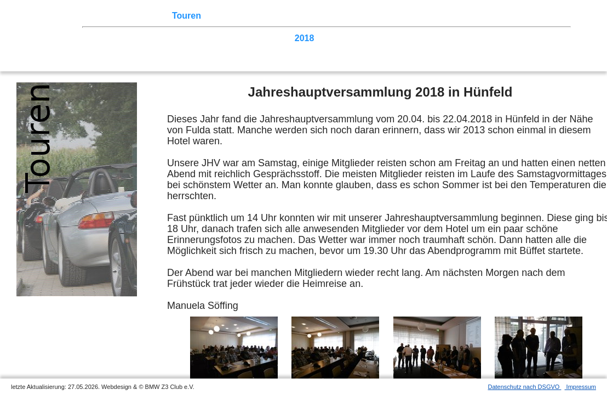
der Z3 (337, 15)
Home (107, 15)
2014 (404, 38)
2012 (454, 38)
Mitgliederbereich (491, 15)
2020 (255, 38)
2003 (204, 48)
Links (438, 15)
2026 (104, 38)
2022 (204, 38)
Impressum (580, 386)
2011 (479, 38)
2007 (104, 48)
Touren (186, 15)
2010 (504, 38)
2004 (180, 48)
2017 (329, 38)
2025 (130, 38)
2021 (229, 38)
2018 (304, 38)
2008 (554, 38)
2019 (279, 38)
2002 (229, 48)
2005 (154, 48)
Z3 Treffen (145, 15)
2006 (130, 48)
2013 (429, 38)
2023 (180, 38)
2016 (354, 38)
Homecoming (272, 48)
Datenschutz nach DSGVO (525, 386)
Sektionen (297, 15)
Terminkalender (239, 15)
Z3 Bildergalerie (388, 15)
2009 (529, 38)
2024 (154, 38)
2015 (380, 38)
